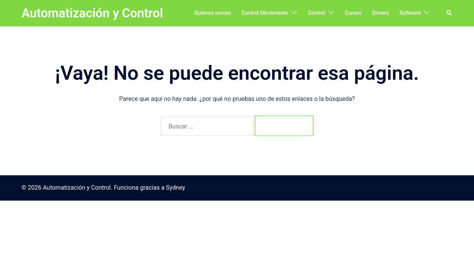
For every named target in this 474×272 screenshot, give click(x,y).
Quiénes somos (212, 13)
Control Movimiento (265, 13)
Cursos (353, 13)
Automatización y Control (92, 13)
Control (316, 13)
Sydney (175, 187)
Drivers (380, 13)
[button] (449, 13)
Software (410, 13)
